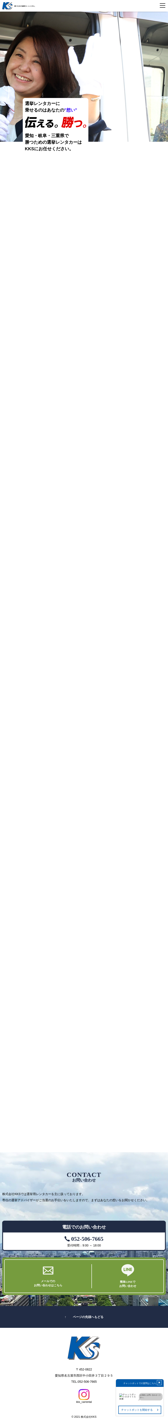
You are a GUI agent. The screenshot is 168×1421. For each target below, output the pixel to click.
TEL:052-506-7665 (84, 1381)
